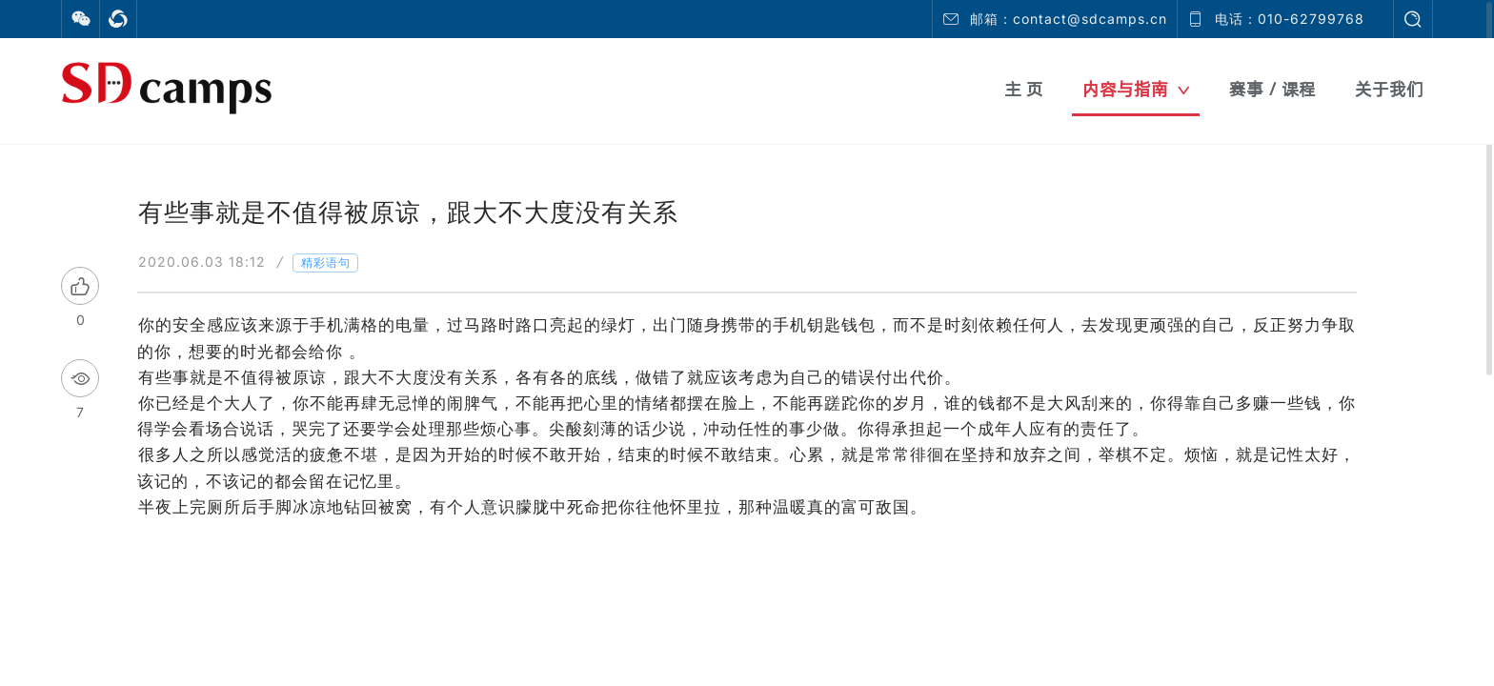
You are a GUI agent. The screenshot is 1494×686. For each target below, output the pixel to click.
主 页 (1023, 89)
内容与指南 (1136, 89)
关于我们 (1389, 89)
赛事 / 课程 (1272, 89)
